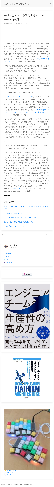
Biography (8, 253)
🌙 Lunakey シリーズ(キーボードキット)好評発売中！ (10, 473)
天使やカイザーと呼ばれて (16, 3)
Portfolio (8, 256)
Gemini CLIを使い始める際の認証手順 (18, 222)
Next (3, 235)
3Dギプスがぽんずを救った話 (15, 226)
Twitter (8, 259)
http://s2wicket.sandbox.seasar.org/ (18, 97)
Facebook (9, 262)
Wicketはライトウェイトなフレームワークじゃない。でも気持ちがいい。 (26, 112)
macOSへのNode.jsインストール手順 (18, 213)
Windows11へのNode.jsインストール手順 (20, 218)
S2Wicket (16, 188)
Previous (49, 235)
